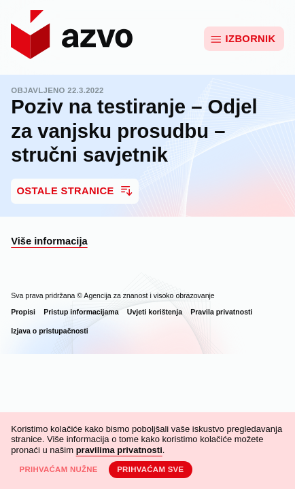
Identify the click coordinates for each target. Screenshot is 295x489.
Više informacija (49, 241)
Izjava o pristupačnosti (49, 331)
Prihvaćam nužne (58, 469)
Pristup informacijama (81, 312)
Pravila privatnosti (221, 312)
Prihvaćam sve (150, 469)
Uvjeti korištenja (154, 312)
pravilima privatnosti (119, 450)
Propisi (23, 312)
